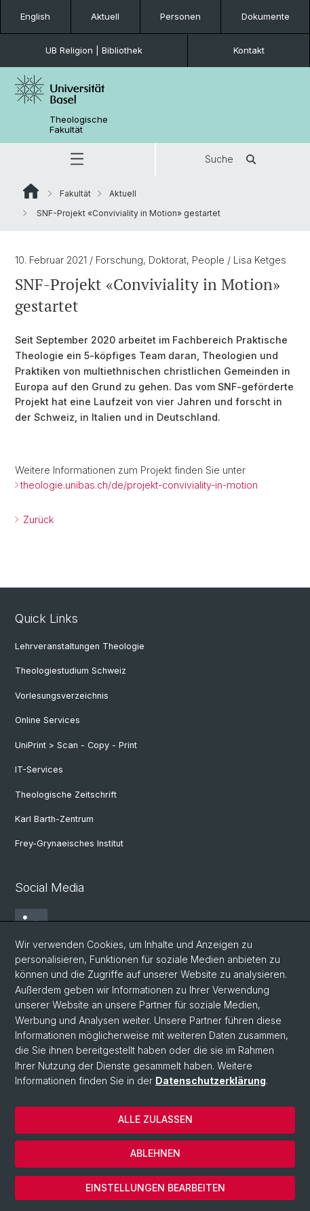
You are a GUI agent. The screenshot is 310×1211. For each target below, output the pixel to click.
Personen (180, 16)
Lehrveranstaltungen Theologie (79, 646)
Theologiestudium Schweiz (70, 670)
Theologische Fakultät (79, 125)
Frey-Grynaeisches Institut (69, 843)
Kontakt (249, 50)
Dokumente (265, 16)
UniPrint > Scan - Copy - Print (76, 745)
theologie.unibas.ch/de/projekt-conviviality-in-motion (139, 485)
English (35, 16)
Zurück (37, 519)
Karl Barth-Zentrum (54, 819)
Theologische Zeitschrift (66, 794)
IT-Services (39, 769)
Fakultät (75, 193)
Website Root (31, 191)
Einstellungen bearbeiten (155, 1187)
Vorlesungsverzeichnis (62, 696)
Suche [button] (232, 159)
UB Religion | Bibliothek (93, 50)
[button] (77, 159)
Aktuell (105, 16)
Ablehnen (155, 1153)
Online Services (47, 720)
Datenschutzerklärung (210, 1080)
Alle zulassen (155, 1119)
